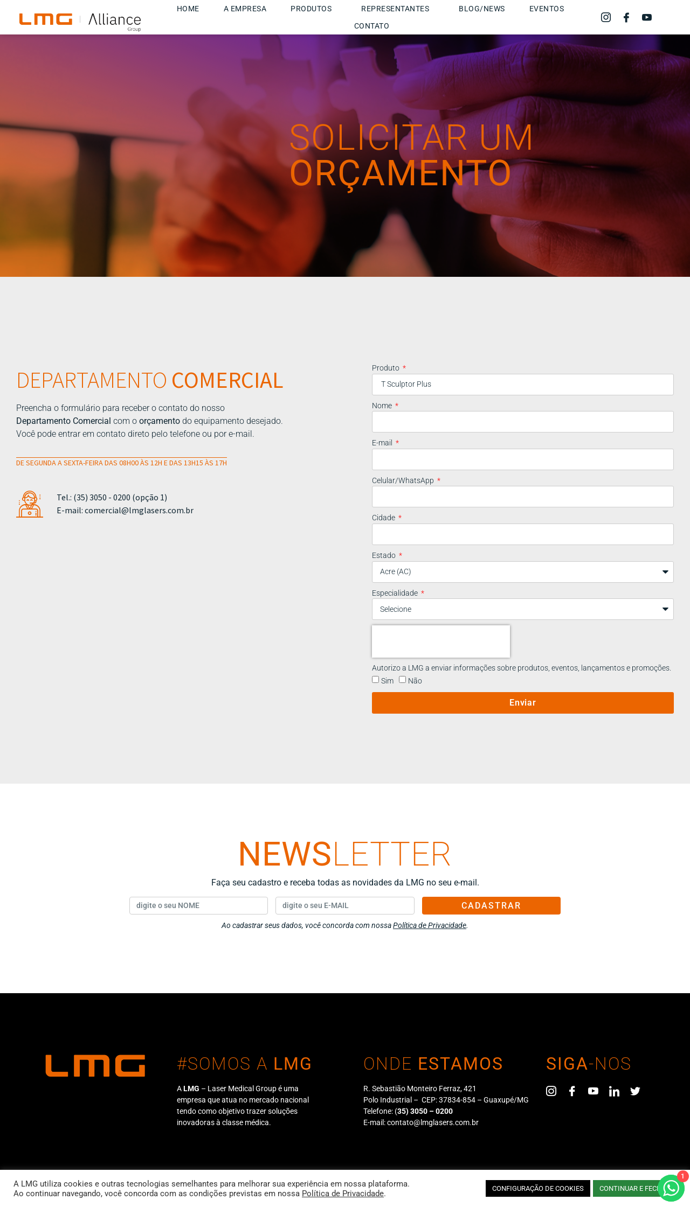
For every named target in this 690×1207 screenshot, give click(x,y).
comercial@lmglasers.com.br (139, 510)
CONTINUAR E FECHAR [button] (634, 1188)
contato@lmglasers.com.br (433, 1122)
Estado (384, 555)
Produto (386, 368)
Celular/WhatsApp (404, 480)
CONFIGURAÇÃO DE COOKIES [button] (538, 1188)
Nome (383, 405)
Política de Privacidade (343, 1193)
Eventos (546, 8)
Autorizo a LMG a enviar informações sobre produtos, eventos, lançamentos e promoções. (521, 668)
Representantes (397, 8)
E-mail (383, 442)
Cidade (384, 517)
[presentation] (441, 641)
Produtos (314, 8)
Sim (387, 680)
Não (415, 680)
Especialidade (395, 593)
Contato (372, 26)
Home (188, 8)
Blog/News (482, 8)
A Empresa (245, 8)
